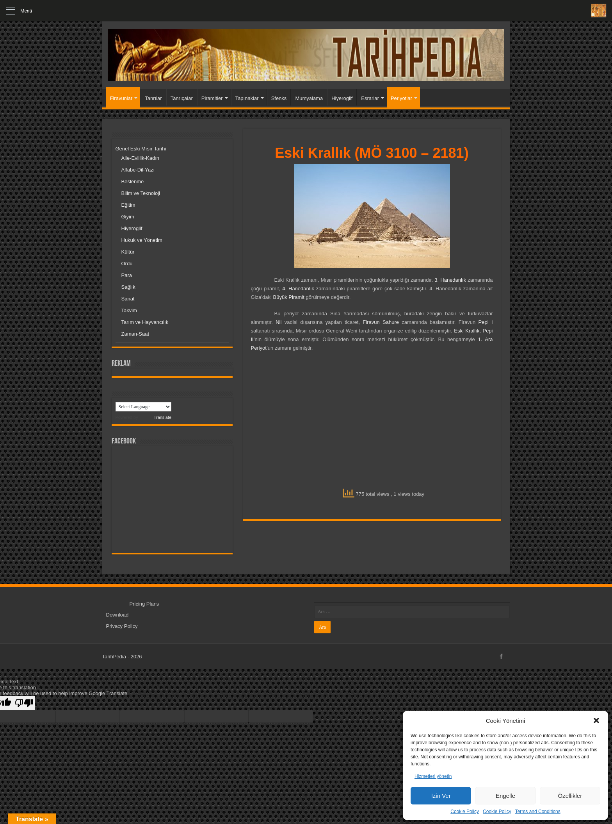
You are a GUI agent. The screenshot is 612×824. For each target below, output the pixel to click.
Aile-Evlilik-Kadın (140, 158)
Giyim (127, 217)
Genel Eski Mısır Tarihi (141, 149)
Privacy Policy (122, 626)
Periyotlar (401, 98)
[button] (596, 720)
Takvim (129, 310)
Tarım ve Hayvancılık (145, 322)
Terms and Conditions (537, 811)
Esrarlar (370, 98)
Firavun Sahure (381, 322)
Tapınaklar (247, 98)
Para (126, 275)
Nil (278, 322)
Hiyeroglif (341, 98)
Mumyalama (309, 98)
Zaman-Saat (135, 334)
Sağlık (128, 287)
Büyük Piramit (288, 297)
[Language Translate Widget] (143, 406)
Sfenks (279, 98)
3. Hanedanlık (450, 280)
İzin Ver (441, 795)
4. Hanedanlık (298, 288)
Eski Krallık (466, 331)
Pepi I (486, 322)
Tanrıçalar (182, 98)
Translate (155, 417)
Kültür (128, 252)
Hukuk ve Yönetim (141, 240)
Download (117, 615)
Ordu (127, 263)
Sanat (128, 299)
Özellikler (570, 795)
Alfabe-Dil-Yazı (138, 170)
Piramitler (212, 98)
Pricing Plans (144, 604)
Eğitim (128, 205)
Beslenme (132, 181)
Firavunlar (121, 98)
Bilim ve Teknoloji (140, 193)
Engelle (505, 795)
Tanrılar (153, 98)
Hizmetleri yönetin (433, 776)
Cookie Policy (464, 811)
